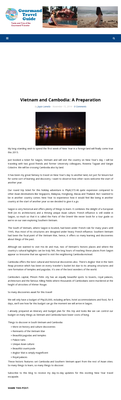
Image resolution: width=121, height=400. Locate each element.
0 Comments (80, 106)
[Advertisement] (60, 70)
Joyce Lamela (44, 106)
